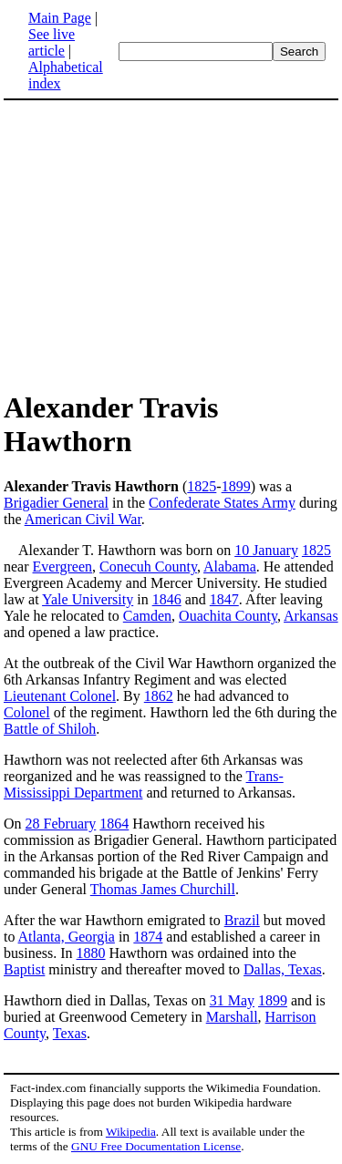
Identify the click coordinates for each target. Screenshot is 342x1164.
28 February (61, 823)
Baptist (24, 969)
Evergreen (62, 566)
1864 (114, 823)
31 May (232, 1000)
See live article (51, 42)
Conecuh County (148, 566)
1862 (158, 696)
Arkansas (311, 615)
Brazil (242, 920)
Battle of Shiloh (50, 729)
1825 (201, 486)
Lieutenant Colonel (60, 696)
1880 (91, 953)
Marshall (232, 1017)
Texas (70, 1033)
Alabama (229, 566)
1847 (224, 599)
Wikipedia (131, 1131)
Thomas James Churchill (162, 889)
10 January (266, 550)
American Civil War (83, 519)
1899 (236, 486)
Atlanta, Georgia (66, 936)
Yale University (87, 599)
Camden (147, 615)
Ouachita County (228, 615)
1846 (166, 599)
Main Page (59, 18)
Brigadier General (56, 502)
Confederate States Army (222, 502)
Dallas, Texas (283, 969)
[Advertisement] (171, 244)
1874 (147, 936)
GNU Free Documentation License (156, 1146)
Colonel (27, 712)
